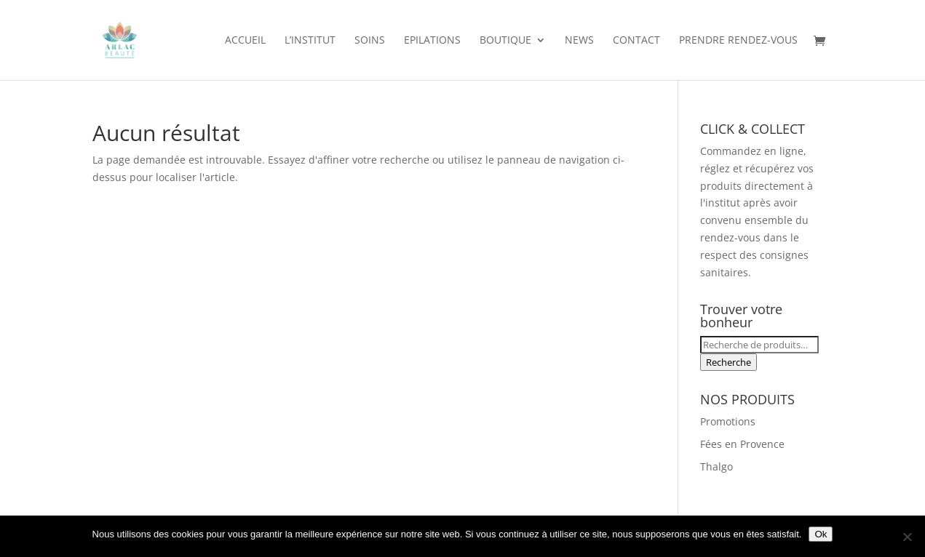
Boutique (505, 41)
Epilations (432, 41)
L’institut (310, 41)
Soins (369, 41)
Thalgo (716, 466)
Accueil (245, 41)
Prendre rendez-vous (738, 41)
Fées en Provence (742, 444)
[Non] (907, 536)
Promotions (727, 421)
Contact (636, 41)
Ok (820, 534)
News (579, 41)
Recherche (728, 362)
